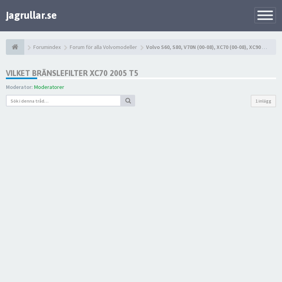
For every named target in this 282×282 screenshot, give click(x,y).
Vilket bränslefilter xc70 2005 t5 (72, 73)
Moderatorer (49, 86)
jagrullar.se (31, 15)
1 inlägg (263, 101)
